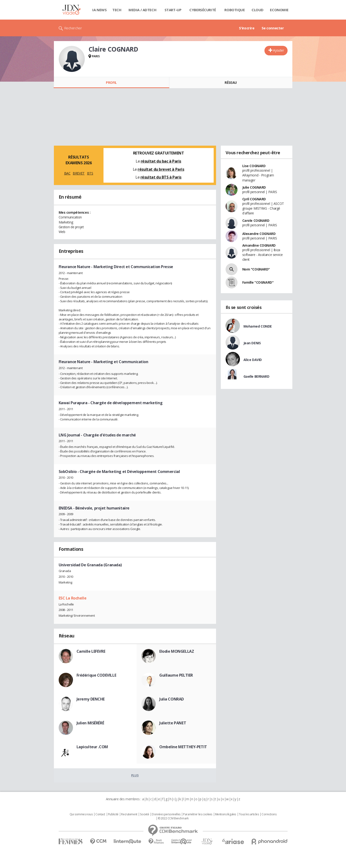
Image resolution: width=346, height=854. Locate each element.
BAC (67, 173)
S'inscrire (246, 28)
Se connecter (273, 28)
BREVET (78, 173)
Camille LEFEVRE (91, 651)
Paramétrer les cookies (197, 814)
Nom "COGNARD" (256, 269)
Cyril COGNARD (254, 199)
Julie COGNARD (254, 187)
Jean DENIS (252, 343)
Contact (100, 814)
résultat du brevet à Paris (161, 169)
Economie (279, 9)
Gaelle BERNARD (256, 376)
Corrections (269, 814)
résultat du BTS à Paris (160, 177)
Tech (116, 9)
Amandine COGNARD (259, 245)
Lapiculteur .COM (92, 746)
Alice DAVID (252, 359)
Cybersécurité (202, 9)
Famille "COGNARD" (258, 282)
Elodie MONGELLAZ (176, 651)
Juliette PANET (172, 723)
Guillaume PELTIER (176, 675)
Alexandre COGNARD (259, 233)
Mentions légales (225, 814)
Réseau (231, 82)
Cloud (257, 9)
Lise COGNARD (254, 166)
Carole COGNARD (255, 220)
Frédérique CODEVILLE (96, 675)
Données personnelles (166, 814)
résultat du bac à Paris (161, 161)
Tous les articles (249, 814)
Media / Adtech (142, 9)
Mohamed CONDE (257, 326)
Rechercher (73, 28)
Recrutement (129, 814)
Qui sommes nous (81, 814)
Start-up (173, 9)
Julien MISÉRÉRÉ (90, 723)
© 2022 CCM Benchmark (173, 818)
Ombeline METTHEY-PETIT (183, 746)
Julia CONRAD (171, 699)
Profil (111, 82)
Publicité (113, 814)
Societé (144, 814)
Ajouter (278, 50)
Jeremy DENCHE (91, 699)
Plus (135, 775)
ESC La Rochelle (73, 598)
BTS (90, 173)
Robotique (234, 9)
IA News (99, 9)
